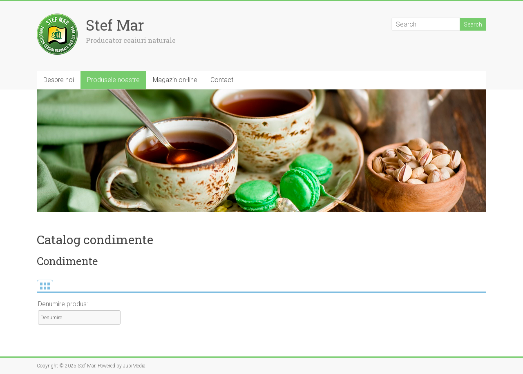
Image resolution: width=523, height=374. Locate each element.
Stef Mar (115, 25)
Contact (221, 80)
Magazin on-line (175, 80)
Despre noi (58, 80)
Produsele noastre (113, 80)
